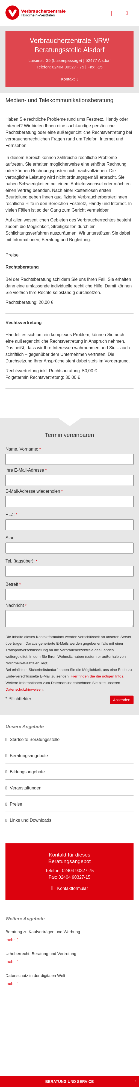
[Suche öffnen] (112, 12)
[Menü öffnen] (127, 13)
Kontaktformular (72, 888)
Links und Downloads (30, 820)
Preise (16, 804)
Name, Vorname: (21, 449)
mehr (10, 939)
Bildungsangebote (27, 771)
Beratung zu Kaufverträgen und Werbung (42, 931)
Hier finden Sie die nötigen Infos (97, 676)
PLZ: (10, 514)
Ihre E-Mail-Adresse (24, 470)
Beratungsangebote (29, 755)
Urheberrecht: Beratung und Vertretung (40, 953)
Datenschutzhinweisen (24, 689)
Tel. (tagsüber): (20, 561)
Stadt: (11, 537)
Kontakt (68, 79)
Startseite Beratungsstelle (35, 739)
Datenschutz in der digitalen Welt (35, 975)
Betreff (11, 584)
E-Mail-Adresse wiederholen (32, 491)
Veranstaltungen (26, 788)
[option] (69, 739)
